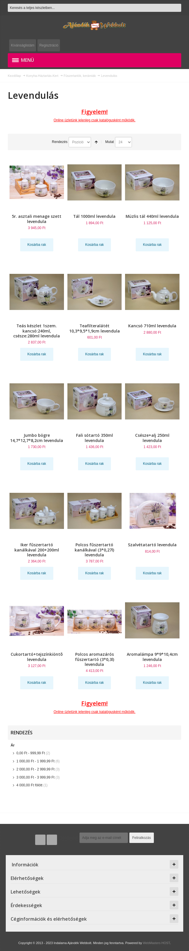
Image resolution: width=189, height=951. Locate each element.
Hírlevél (69, 838)
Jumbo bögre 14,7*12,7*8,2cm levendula (36, 437)
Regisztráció (48, 45)
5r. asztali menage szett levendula (36, 218)
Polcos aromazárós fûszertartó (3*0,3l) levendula (94, 659)
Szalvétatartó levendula (152, 544)
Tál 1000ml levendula (94, 216)
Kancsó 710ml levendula (152, 325)
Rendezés (59, 142)
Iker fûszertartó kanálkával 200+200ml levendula (36, 549)
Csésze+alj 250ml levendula (152, 437)
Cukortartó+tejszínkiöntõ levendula (37, 656)
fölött (29, 785)
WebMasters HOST (156, 943)
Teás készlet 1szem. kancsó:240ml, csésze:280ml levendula (36, 330)
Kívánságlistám (22, 45)
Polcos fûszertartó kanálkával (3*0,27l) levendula (94, 549)
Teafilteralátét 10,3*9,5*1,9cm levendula (94, 328)
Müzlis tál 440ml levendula (152, 216)
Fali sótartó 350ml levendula (94, 437)
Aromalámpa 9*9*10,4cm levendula (152, 656)
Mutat (109, 142)
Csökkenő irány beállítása (96, 142)
